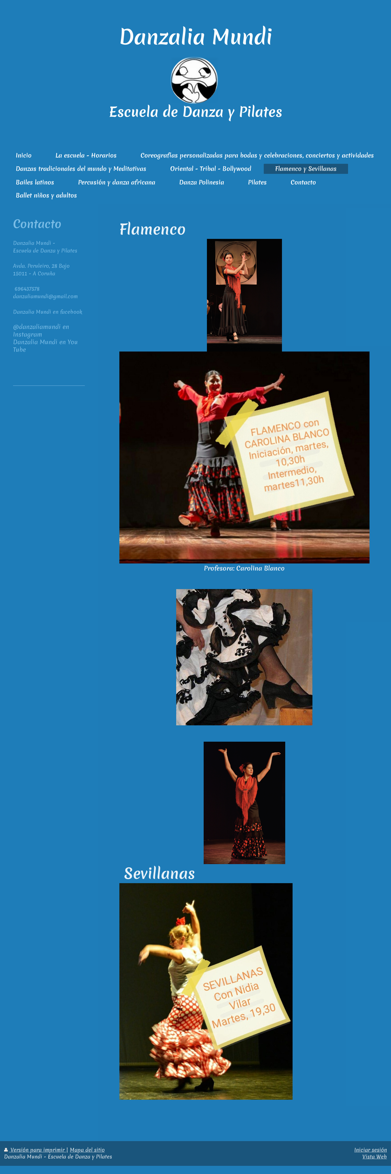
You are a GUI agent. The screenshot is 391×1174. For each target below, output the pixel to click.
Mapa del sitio (87, 1149)
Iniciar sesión (370, 1149)
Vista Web (374, 1156)
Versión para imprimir (35, 1149)
